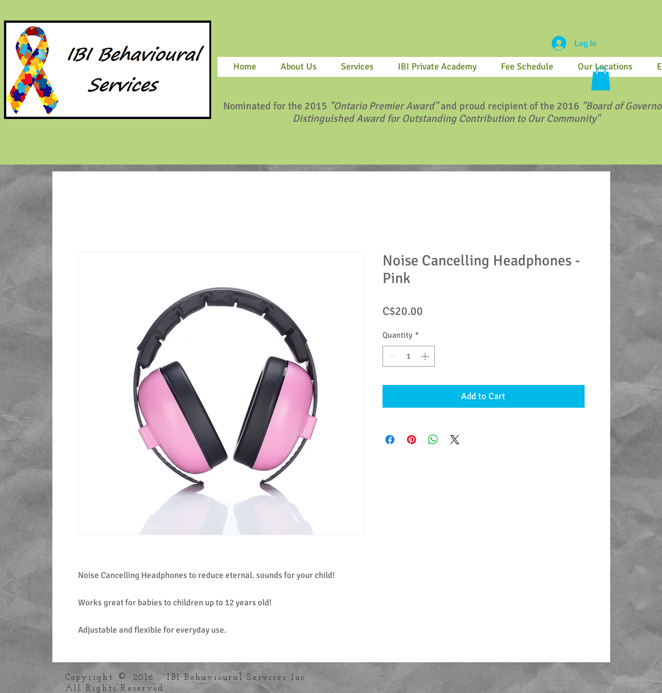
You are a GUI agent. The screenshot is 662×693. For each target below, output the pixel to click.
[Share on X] (455, 439)
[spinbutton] (408, 356)
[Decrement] (391, 356)
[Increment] (426, 356)
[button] (601, 79)
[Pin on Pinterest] (411, 439)
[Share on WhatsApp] (433, 439)
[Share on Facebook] (390, 439)
